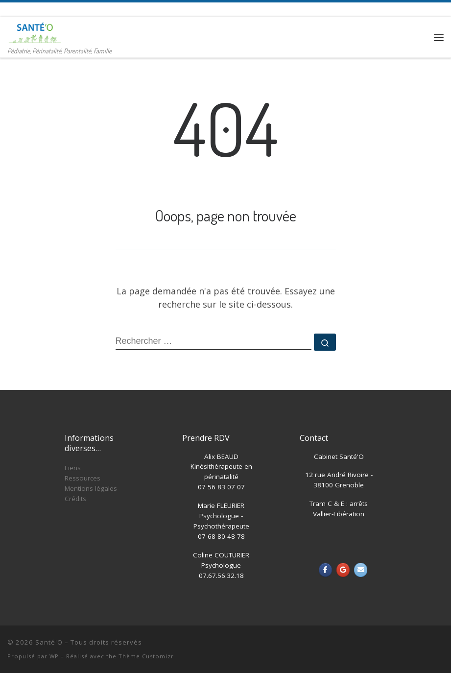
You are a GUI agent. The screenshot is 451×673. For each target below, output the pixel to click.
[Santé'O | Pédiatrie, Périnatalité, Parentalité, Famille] (35, 31)
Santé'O (49, 642)
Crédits (75, 498)
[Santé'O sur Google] (343, 570)
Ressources (82, 478)
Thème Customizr (146, 656)
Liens (73, 467)
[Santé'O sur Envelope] (360, 570)
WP (54, 656)
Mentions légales (91, 488)
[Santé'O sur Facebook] (325, 570)
